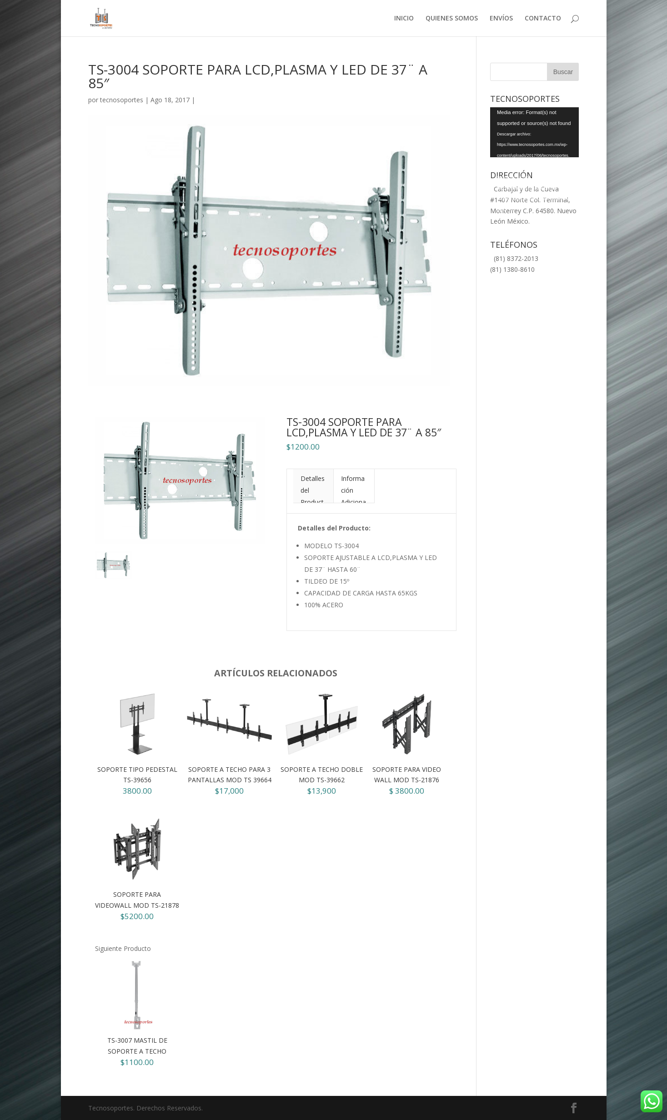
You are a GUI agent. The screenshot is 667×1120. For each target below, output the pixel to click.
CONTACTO (543, 18)
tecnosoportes (121, 99)
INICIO (404, 18)
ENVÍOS (501, 18)
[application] (534, 132)
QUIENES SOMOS (452, 18)
